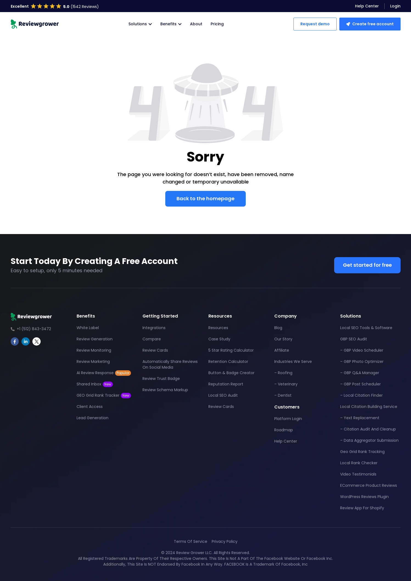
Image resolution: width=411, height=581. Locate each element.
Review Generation (95, 339)
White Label (88, 327)
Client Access (90, 406)
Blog (278, 327)
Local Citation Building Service (368, 406)
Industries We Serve (293, 361)
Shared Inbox (95, 384)
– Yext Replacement (359, 418)
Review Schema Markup (165, 390)
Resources (218, 327)
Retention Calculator (228, 361)
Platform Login (288, 418)
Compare (151, 339)
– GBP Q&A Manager (359, 373)
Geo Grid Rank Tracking (362, 451)
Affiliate (281, 350)
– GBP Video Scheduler (361, 350)
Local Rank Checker (359, 463)
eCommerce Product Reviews (368, 485)
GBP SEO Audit (353, 339)
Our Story (283, 339)
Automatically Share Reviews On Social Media (170, 364)
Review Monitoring (94, 350)
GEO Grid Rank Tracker (104, 395)
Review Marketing (93, 361)
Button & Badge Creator (231, 373)
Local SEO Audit (223, 395)
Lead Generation (92, 418)
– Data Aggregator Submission (369, 440)
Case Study (219, 339)
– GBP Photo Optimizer (362, 361)
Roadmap (283, 430)
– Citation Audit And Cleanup (368, 429)
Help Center (285, 441)
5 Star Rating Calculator (231, 350)
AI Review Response (104, 373)
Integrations (154, 327)
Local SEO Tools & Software (366, 327)
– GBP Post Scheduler (360, 384)
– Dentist (283, 395)
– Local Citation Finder (361, 395)
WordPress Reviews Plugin (364, 496)
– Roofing (283, 373)
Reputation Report (225, 384)
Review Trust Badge (161, 378)
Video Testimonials (358, 474)
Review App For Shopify (362, 508)
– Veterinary (286, 384)
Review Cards (155, 350)
